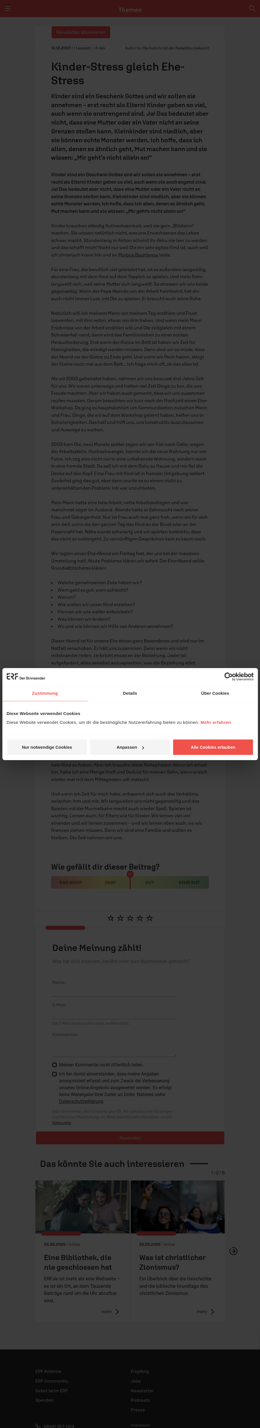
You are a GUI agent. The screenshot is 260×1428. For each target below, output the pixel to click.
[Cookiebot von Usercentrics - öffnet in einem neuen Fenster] (228, 676)
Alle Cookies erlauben (213, 747)
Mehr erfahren (216, 722)
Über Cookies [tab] (215, 692)
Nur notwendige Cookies (47, 747)
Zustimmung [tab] (45, 692)
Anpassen (130, 747)
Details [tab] (130, 692)
